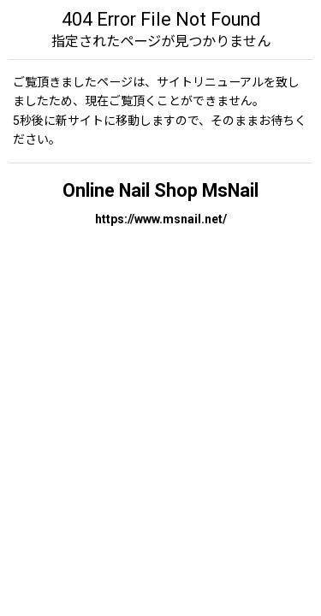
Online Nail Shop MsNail (160, 190)
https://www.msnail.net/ (161, 219)
